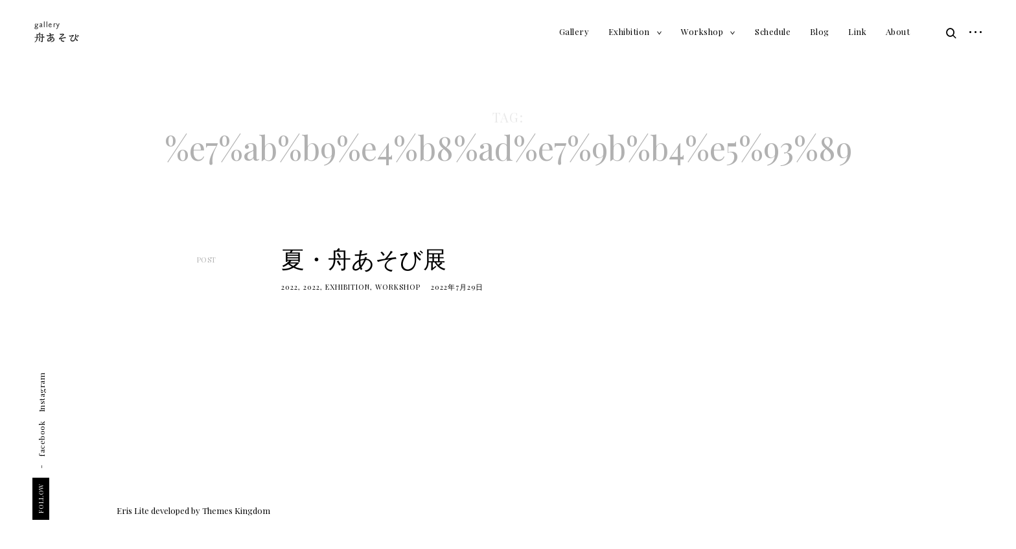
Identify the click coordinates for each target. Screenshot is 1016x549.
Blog (819, 31)
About (898, 31)
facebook (41, 438)
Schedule (773, 31)
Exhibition (629, 31)
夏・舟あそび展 (363, 258)
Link (857, 31)
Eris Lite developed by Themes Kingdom (193, 510)
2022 (289, 287)
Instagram (41, 393)
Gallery (574, 31)
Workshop (702, 31)
